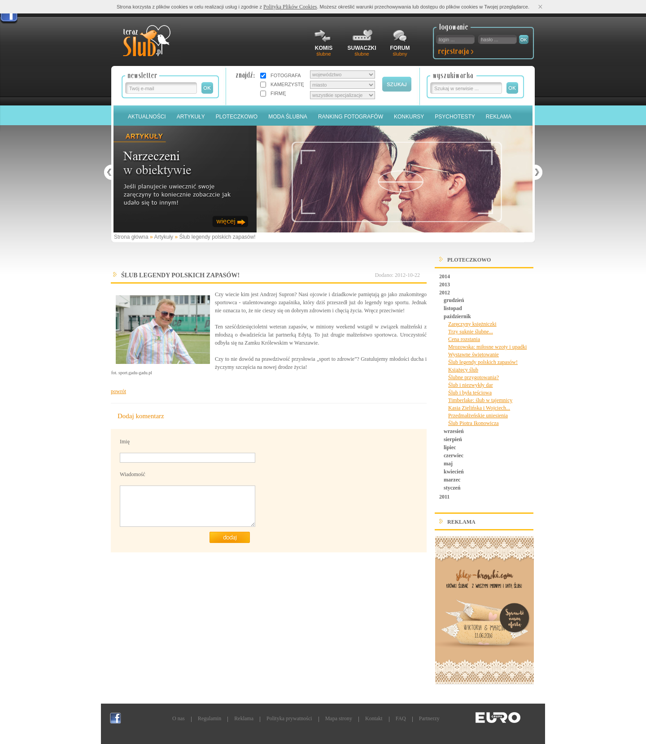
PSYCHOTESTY (455, 117)
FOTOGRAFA (286, 75)
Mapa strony (338, 718)
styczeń (452, 488)
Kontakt (374, 718)
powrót (118, 391)
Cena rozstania (464, 339)
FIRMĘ (278, 93)
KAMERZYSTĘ (287, 84)
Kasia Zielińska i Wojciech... (479, 408)
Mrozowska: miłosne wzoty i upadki (487, 347)
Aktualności (147, 117)
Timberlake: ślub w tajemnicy (480, 400)
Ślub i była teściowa (470, 393)
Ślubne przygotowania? (473, 377)
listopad (453, 308)
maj (448, 463)
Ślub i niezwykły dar (470, 385)
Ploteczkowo (237, 117)
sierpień (453, 439)
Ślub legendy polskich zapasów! (217, 237)
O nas (178, 718)
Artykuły (191, 117)
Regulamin (210, 718)
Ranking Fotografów (350, 117)
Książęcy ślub (463, 370)
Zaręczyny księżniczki (472, 324)
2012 (444, 292)
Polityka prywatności (289, 718)
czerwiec (453, 455)
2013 (444, 284)
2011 (444, 497)
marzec (452, 480)
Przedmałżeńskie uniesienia (478, 415)
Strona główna (131, 237)
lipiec (450, 447)
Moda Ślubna (287, 117)
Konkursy (409, 117)
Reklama (498, 117)
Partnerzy (429, 718)
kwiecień (454, 471)
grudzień (454, 300)
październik (457, 316)
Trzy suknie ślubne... (470, 331)
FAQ (401, 718)
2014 (444, 276)
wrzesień (454, 431)
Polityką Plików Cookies (290, 7)
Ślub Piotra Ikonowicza (473, 423)
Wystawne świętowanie (473, 354)
